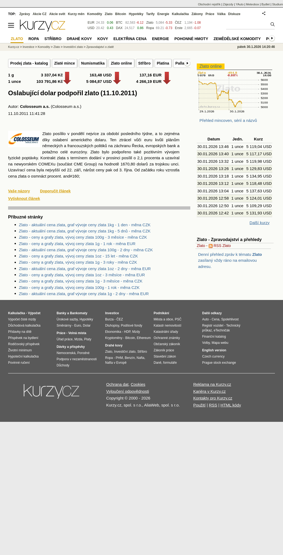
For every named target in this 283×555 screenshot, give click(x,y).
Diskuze (234, 14)
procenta (152, 157)
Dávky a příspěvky (71, 347)
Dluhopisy (112, 325)
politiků (100, 145)
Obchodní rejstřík (209, 4)
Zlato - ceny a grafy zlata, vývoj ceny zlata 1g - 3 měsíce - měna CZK (81, 281)
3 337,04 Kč (52, 75)
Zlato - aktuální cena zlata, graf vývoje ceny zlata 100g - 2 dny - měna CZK (86, 250)
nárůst (89, 170)
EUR (91, 22)
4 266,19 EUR (148, 81)
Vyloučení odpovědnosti (127, 391)
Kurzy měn (76, 14)
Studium (277, 4)
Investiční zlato (73, 46)
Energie (163, 14)
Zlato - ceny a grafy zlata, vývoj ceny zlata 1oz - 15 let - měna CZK (78, 256)
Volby (206, 343)
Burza (109, 319)
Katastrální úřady (166, 332)
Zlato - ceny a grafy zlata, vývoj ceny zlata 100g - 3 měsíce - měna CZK (83, 237)
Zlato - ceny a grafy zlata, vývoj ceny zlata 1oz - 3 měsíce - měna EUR (82, 275)
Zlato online (121, 63)
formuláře (170, 363)
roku (160, 170)
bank (171, 145)
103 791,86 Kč (49, 81)
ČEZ (178, 22)
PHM (119, 358)
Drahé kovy (79, 39)
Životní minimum (20, 350)
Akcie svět (57, 14)
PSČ (178, 319)
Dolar (87, 325)
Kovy (102, 39)
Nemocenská (66, 353)
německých (52, 145)
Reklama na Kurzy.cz (212, 384)
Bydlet (265, 4)
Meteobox (252, 4)
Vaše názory (19, 191)
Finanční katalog (214, 336)
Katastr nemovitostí (167, 325)
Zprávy (24, 14)
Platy (87, 339)
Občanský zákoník (167, 344)
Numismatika (93, 63)
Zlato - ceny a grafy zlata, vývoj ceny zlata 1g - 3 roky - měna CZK (78, 262)
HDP (127, 332)
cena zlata (17, 176)
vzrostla (172, 170)
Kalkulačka (180, 14)
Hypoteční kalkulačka (23, 356)
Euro (77, 325)
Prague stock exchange (219, 363)
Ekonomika (113, 332)
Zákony (197, 14)
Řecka (137, 145)
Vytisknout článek (24, 198)
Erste (178, 28)
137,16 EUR (151, 75)
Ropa (150, 28)
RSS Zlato (220, 245)
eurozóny (78, 152)
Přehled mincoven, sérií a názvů (228, 120)
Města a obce (163, 319)
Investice (28, 46)
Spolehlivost (230, 319)
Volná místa (77, 333)
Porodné (83, 353)
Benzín (130, 358)
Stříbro (144, 63)
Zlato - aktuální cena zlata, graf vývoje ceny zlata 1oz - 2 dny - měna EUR (85, 268)
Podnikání (161, 313)
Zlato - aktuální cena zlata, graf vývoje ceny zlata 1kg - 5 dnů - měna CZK (85, 231)
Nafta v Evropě (115, 363)
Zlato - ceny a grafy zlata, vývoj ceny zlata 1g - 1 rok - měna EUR (77, 243)
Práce (210, 14)
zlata (61, 157)
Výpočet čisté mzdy (22, 319)
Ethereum (144, 338)
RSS (213, 405)
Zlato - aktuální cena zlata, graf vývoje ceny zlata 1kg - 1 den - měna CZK (85, 224)
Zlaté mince (64, 63)
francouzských (80, 145)
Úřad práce (65, 339)
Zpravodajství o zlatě (100, 46)
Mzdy (136, 332)
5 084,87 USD (99, 81)
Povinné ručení (19, 363)
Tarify (150, 14)
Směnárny (64, 325)
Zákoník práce (164, 350)
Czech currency (213, 356)
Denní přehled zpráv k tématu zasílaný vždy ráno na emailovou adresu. (230, 260)
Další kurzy (260, 222)
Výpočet (34, 313)
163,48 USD (101, 75)
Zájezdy (228, 4)
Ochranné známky (167, 338)
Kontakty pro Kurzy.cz (212, 398)
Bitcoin (120, 14)
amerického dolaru (88, 139)
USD (91, 28)
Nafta (140, 358)
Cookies (138, 384)
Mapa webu (220, 343)
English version (214, 350)
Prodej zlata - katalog (29, 63)
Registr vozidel (212, 325)
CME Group (85, 164)
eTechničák (222, 330)
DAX (119, 28)
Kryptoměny (113, 338)
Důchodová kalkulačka (24, 325)
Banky (61, 313)
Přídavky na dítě (20, 332)
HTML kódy (230, 405)
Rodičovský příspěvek (24, 344)
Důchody (63, 365)
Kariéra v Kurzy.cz (209, 391)
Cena (215, 319)
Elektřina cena (130, 39)
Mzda (78, 339)
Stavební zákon (165, 356)
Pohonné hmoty (191, 39)
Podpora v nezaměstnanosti (77, 359)
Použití (199, 405)
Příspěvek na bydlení (23, 338)
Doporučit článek (55, 191)
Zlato (46, 133)
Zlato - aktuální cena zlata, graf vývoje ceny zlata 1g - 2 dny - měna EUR (84, 293)
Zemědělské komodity (237, 39)
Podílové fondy (131, 325)
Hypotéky (136, 14)
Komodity (94, 14)
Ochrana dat (117, 384)
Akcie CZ (39, 14)
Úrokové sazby (67, 319)
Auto (205, 319)
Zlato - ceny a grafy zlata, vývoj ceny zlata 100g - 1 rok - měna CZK (79, 287)
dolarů (142, 164)
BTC (119, 22)
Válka (221, 14)
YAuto (240, 4)
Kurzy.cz (13, 46)
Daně (157, 363)
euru (148, 139)
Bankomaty (78, 313)
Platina (163, 63)
